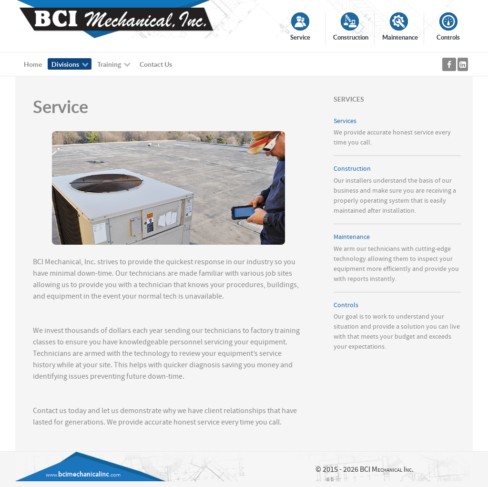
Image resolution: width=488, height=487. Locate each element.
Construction (352, 169)
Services (345, 121)
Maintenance (352, 237)
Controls (346, 305)
